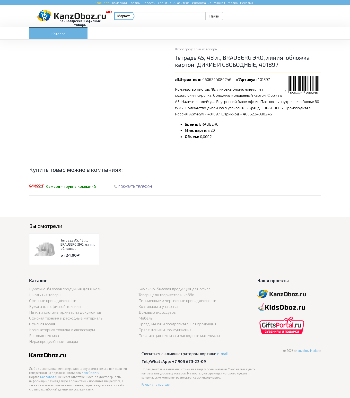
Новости (149, 3)
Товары (134, 3)
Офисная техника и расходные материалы (66, 318)
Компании (119, 3)
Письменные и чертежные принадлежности (177, 300)
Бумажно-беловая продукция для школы (65, 288)
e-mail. (223, 353)
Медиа (233, 3)
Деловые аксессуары (157, 312)
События (164, 3)
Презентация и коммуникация (165, 329)
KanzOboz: (102, 3)
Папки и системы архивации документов (65, 312)
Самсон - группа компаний (71, 186)
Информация (201, 3)
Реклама (246, 3)
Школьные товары (45, 294)
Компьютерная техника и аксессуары (62, 329)
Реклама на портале (155, 384)
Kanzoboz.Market (307, 351)
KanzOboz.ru (90, 373)
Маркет (219, 3)
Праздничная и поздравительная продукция (177, 323)
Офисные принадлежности (52, 300)
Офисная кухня (42, 323)
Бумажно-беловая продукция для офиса (174, 288)
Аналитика (182, 3)
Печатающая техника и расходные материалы (179, 335)
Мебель (146, 318)
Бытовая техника (44, 335)
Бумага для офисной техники (55, 306)
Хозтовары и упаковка (158, 306)
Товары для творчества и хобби (166, 294)
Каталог (58, 33)
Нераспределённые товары (196, 49)
